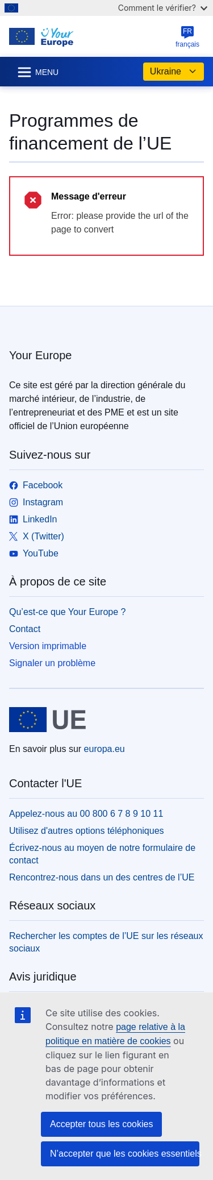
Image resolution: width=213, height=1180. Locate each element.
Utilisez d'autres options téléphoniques (86, 831)
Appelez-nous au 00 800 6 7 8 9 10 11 (86, 813)
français (187, 37)
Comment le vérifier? (162, 8)
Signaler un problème (52, 663)
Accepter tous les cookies (101, 1124)
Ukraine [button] (173, 71)
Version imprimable (47, 646)
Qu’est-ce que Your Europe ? (67, 612)
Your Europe (40, 355)
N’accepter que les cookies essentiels (124, 1153)
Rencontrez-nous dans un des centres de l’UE (101, 877)
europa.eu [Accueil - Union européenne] (104, 749)
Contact (24, 629)
